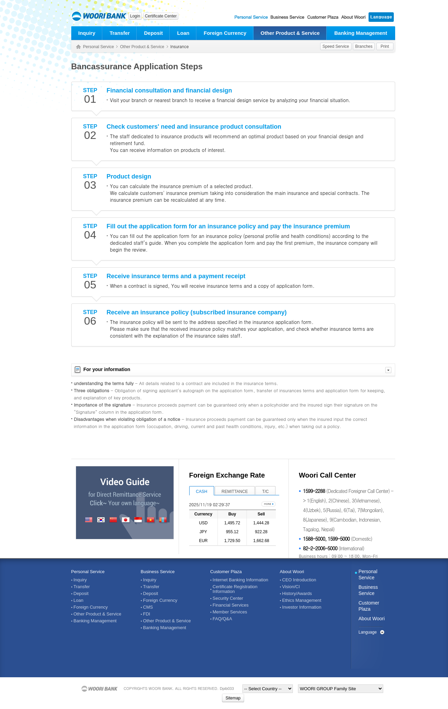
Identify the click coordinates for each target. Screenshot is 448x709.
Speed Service (336, 46)
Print (384, 46)
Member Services (230, 612)
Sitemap (232, 698)
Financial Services (231, 605)
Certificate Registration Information (235, 589)
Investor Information (302, 607)
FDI (146, 614)
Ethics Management (302, 600)
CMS (148, 607)
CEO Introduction (299, 580)
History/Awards (297, 593)
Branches (364, 46)
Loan (183, 33)
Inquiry (86, 33)
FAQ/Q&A (222, 618)
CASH (201, 491)
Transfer (119, 33)
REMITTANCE (235, 491)
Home (78, 47)
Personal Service (98, 46)
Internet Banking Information (240, 580)
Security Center (228, 598)
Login (135, 16)
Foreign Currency (225, 33)
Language (368, 632)
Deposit (153, 33)
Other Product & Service (289, 33)
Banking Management (360, 33)
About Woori (292, 571)
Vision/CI (291, 586)
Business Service (158, 571)
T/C (265, 491)
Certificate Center (161, 16)
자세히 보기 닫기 (388, 370)
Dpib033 (227, 688)
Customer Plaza (226, 571)
